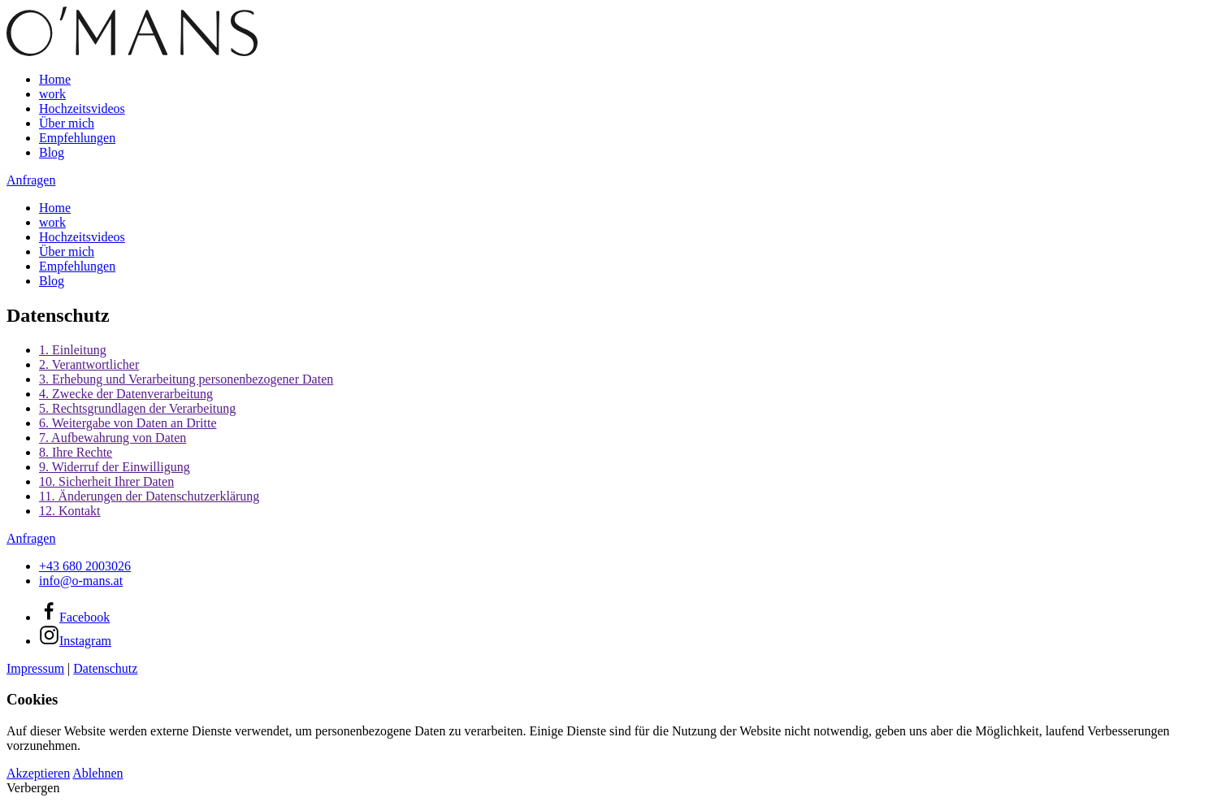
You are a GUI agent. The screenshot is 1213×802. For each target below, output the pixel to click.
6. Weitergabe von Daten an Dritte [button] (128, 423)
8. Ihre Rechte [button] (75, 452)
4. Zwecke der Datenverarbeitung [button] (126, 394)
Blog (51, 152)
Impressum (35, 668)
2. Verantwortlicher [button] (89, 364)
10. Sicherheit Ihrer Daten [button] (106, 481)
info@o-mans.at (81, 580)
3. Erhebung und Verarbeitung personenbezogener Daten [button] (186, 379)
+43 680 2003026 (85, 566)
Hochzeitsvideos (82, 108)
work (52, 94)
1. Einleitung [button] (72, 350)
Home (55, 79)
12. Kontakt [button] (70, 511)
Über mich (66, 123)
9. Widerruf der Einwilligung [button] (114, 467)
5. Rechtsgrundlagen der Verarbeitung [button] (137, 408)
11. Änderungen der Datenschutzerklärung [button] (149, 496)
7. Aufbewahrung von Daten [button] (112, 437)
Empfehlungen (77, 138)
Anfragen (30, 180)
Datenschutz (105, 668)
